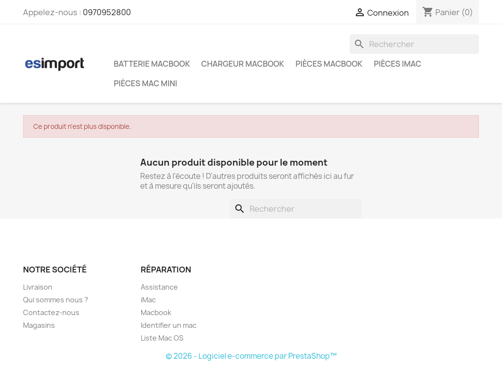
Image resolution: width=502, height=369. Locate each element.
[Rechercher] (414, 44)
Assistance (159, 287)
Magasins (39, 325)
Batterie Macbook (152, 63)
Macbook (156, 312)
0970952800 (107, 12)
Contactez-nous (51, 312)
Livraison (37, 287)
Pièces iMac (397, 63)
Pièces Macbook (329, 63)
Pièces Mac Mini (145, 83)
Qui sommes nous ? (55, 299)
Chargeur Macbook (242, 63)
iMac (148, 299)
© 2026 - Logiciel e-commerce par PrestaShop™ (251, 356)
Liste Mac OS (162, 338)
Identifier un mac (169, 325)
